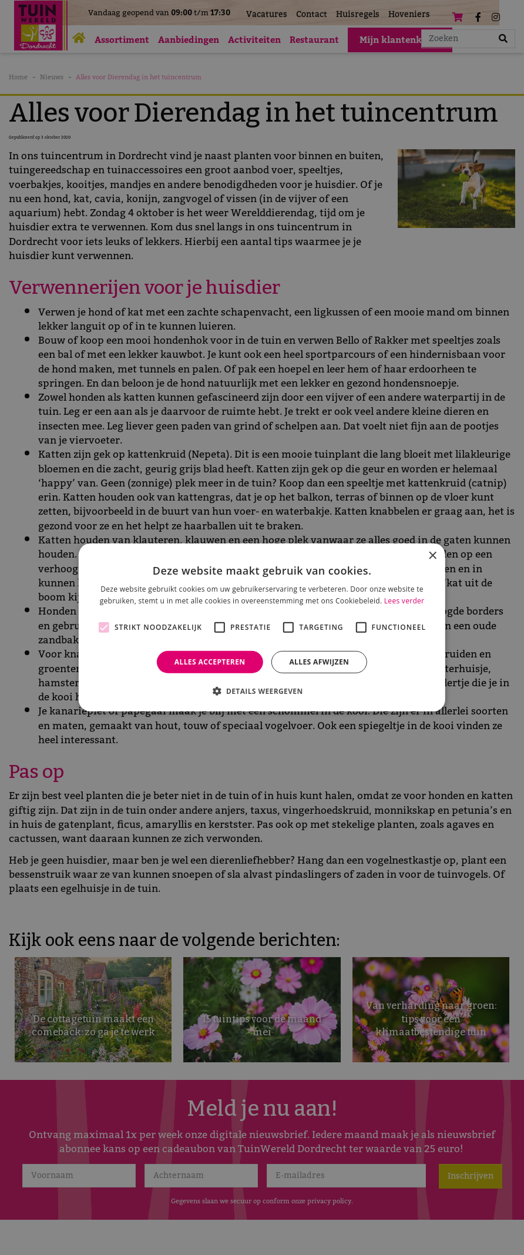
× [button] (432, 556)
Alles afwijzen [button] (319, 662)
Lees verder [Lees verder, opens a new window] (404, 601)
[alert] (262, 627)
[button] (262, 691)
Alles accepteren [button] (210, 662)
